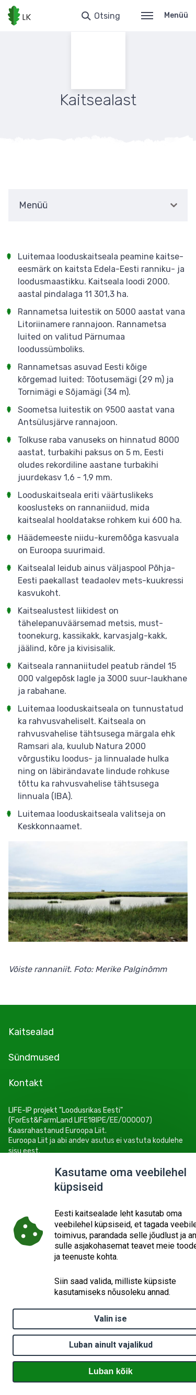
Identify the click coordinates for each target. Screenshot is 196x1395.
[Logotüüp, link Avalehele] (19, 16)
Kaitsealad (31, 1032)
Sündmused (34, 1057)
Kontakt (25, 1083)
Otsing (107, 16)
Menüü (164, 15)
